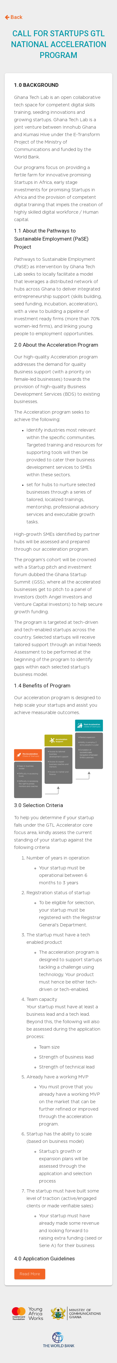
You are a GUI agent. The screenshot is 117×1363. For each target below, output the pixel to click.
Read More (30, 1274)
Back (13, 17)
